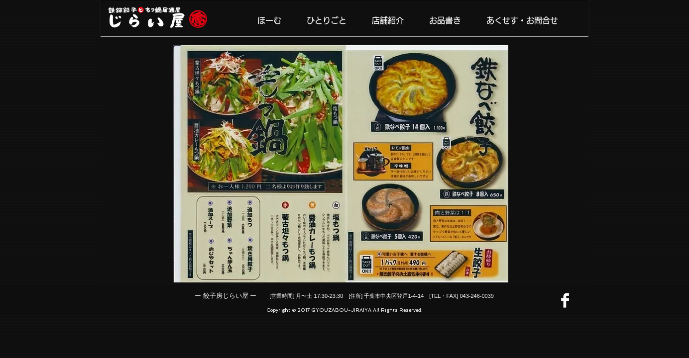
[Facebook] (565, 300)
